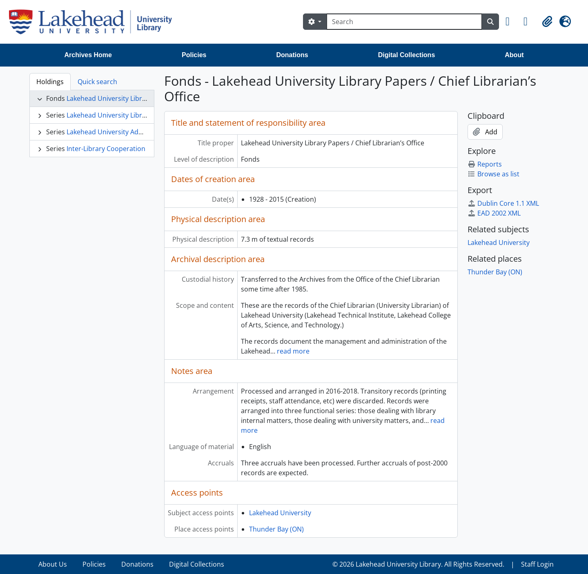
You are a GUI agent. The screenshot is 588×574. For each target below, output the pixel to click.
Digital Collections (406, 54)
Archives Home (88, 54)
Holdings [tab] (50, 81)
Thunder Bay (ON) (276, 529)
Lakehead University (280, 512)
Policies (194, 54)
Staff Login (537, 564)
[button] (511, 22)
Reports (485, 164)
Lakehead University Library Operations (127, 115)
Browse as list (493, 173)
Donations (292, 54)
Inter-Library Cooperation (106, 148)
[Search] (404, 21)
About (514, 54)
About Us (52, 564)
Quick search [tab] (97, 81)
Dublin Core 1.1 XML (503, 203)
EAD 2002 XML (494, 213)
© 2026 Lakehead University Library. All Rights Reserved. (418, 564)
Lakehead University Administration (121, 131)
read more (293, 351)
